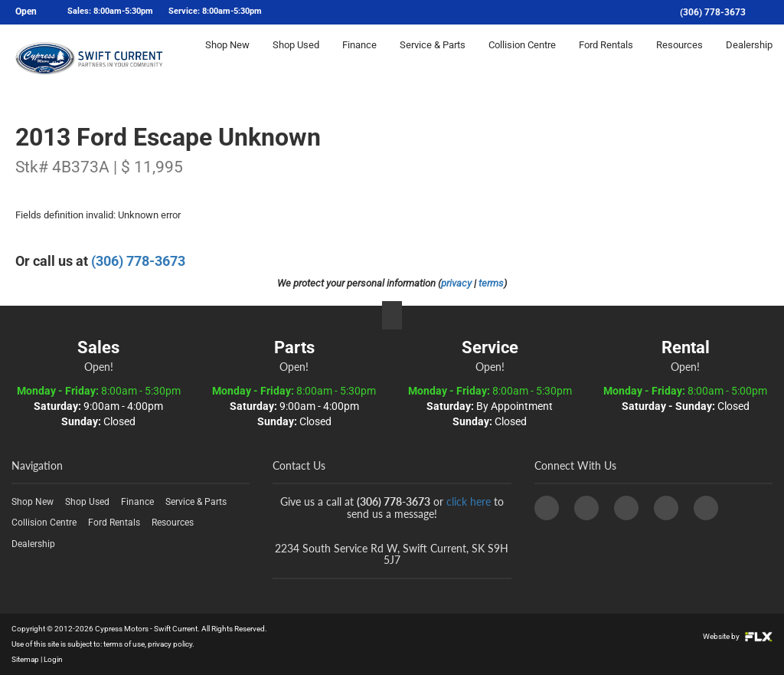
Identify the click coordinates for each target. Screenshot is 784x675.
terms (491, 283)
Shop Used (296, 58)
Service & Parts (433, 58)
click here (468, 501)
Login (53, 659)
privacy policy (170, 644)
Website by (738, 636)
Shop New (227, 58)
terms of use (124, 644)
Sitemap (25, 659)
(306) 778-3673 (713, 12)
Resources (679, 58)
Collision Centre (522, 58)
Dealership (749, 58)
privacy (456, 283)
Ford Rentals (606, 58)
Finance (359, 58)
